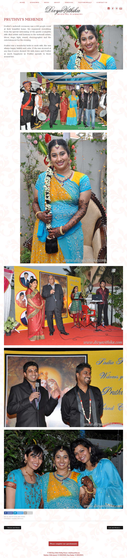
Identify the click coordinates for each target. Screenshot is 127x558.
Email (30, 513)
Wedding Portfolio (17, 519)
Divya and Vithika (19, 517)
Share (10, 513)
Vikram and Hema (12, 528)
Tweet (19, 513)
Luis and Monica (115, 528)
